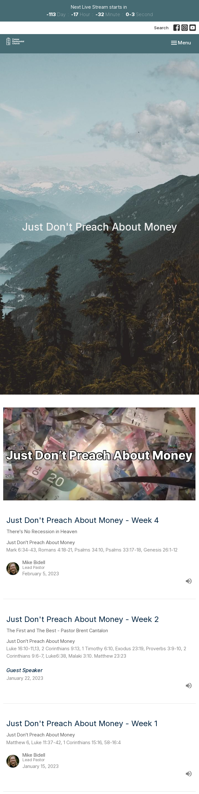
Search (161, 27)
